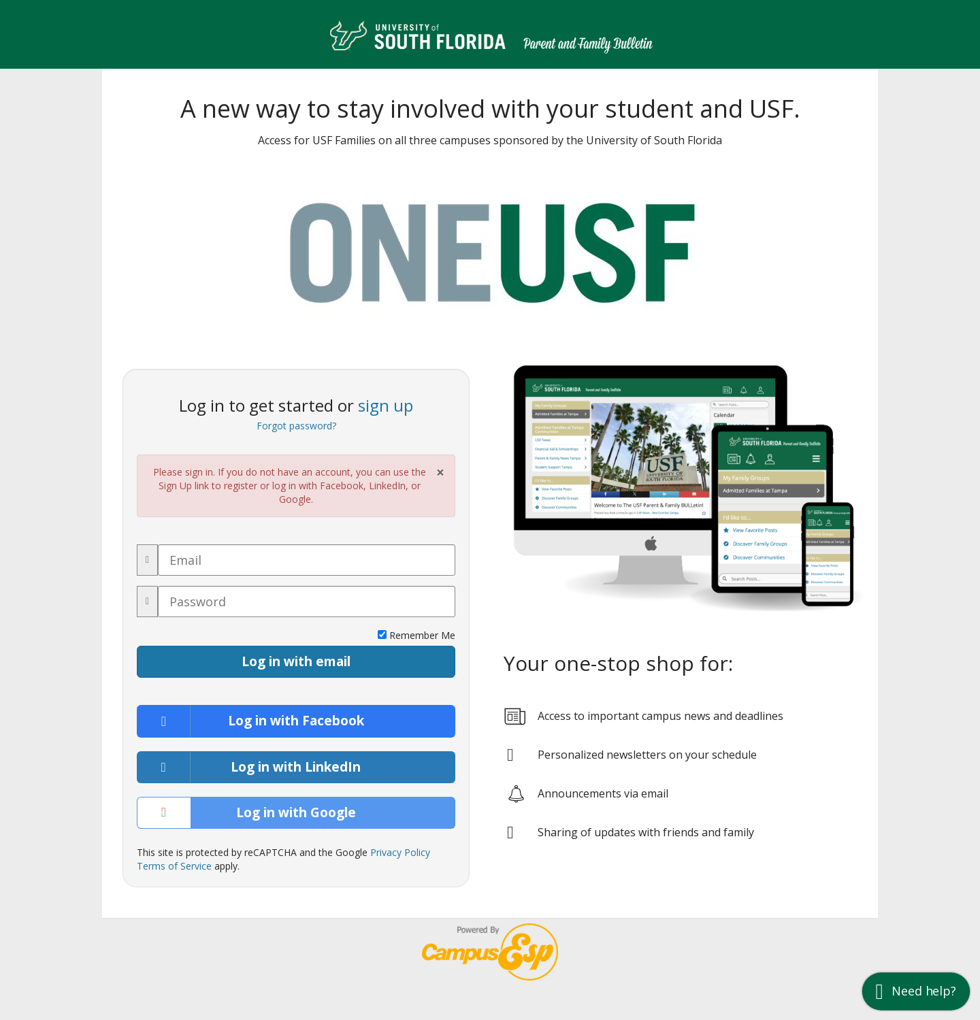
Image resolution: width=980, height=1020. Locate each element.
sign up (385, 405)
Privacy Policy (400, 852)
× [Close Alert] (440, 472)
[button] (916, 991)
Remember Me (416, 635)
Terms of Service (174, 865)
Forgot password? (296, 425)
